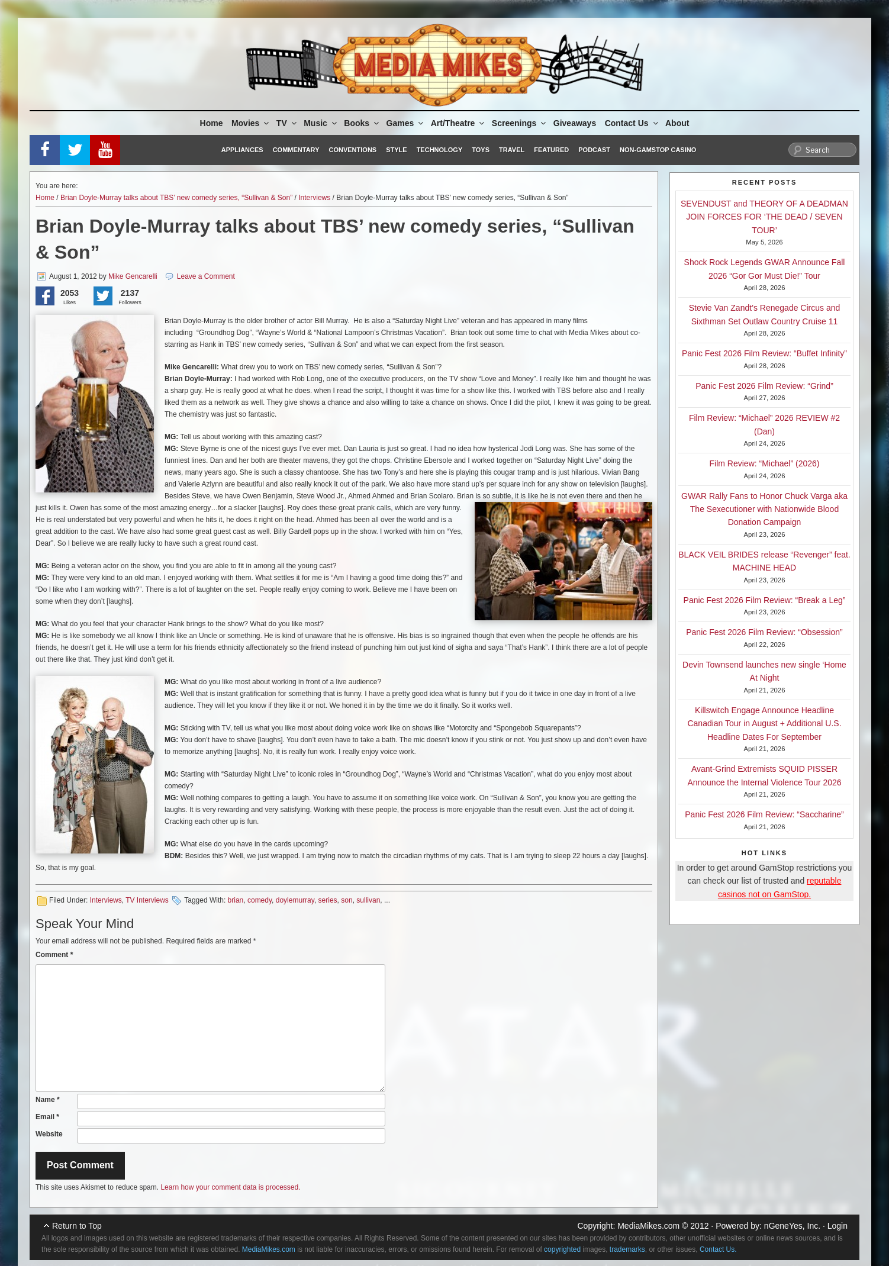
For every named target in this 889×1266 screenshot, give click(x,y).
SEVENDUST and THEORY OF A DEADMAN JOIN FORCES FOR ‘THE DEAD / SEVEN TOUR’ (764, 217)
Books (362, 123)
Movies (250, 123)
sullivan (368, 900)
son (346, 900)
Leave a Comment (206, 276)
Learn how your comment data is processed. (230, 1187)
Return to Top (77, 1225)
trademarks (627, 1249)
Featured (551, 149)
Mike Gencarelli (132, 276)
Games (406, 123)
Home (211, 123)
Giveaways (574, 123)
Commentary (296, 149)
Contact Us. (718, 1249)
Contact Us (632, 123)
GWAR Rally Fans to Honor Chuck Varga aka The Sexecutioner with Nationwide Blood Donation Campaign (764, 509)
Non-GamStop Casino (658, 149)
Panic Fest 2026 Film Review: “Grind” (764, 386)
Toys (480, 149)
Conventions (352, 149)
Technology (440, 149)
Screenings (519, 123)
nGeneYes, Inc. (792, 1225)
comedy (259, 900)
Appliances (242, 149)
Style (396, 149)
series (327, 900)
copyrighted (562, 1249)
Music (321, 123)
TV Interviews (147, 900)
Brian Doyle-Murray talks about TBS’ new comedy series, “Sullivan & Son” (176, 198)
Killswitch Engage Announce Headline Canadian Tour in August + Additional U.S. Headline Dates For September (764, 724)
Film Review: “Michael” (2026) (765, 463)
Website (49, 1134)
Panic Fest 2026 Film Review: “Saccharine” (764, 814)
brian (236, 900)
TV (287, 123)
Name (48, 1100)
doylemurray (295, 900)
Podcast (594, 149)
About (677, 123)
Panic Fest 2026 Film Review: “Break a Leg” (765, 600)
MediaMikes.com (648, 1225)
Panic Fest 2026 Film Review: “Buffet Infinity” (764, 353)
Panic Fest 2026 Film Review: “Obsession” (764, 632)
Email (47, 1117)
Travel (511, 149)
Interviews (314, 198)
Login (837, 1225)
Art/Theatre (459, 123)
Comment (54, 955)
